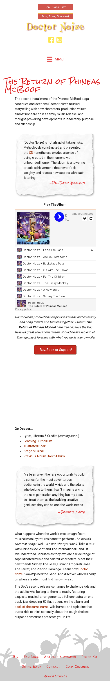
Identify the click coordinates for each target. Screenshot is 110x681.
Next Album (56, 456)
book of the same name (32, 607)
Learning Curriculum (38, 441)
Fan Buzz (31, 657)
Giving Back (31, 666)
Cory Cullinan (77, 666)
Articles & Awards (60, 657)
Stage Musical (34, 451)
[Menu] (55, 59)
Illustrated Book (35, 446)
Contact (53, 666)
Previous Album (35, 456)
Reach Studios (55, 676)
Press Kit (89, 657)
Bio (15, 656)
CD (31, 152)
